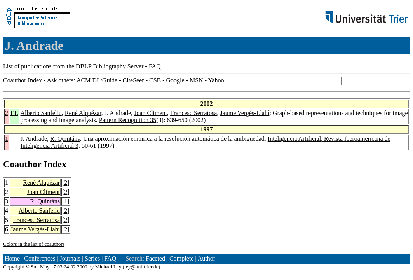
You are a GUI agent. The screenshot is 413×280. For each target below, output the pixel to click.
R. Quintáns (65, 138)
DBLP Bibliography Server (110, 66)
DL (96, 80)
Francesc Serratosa (193, 113)
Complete (181, 258)
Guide (109, 80)
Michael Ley (108, 267)
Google (175, 80)
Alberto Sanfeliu (41, 113)
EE (14, 113)
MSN (196, 80)
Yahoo (216, 80)
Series (92, 258)
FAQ (155, 66)
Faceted (155, 258)
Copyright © (16, 267)
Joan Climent (150, 113)
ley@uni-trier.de (141, 267)
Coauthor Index (22, 80)
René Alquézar (83, 113)
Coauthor (22, 164)
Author (206, 258)
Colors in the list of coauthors (33, 244)
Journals (69, 258)
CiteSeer (133, 80)
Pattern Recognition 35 (128, 120)
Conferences (39, 258)
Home (12, 258)
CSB (155, 80)
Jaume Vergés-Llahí (244, 113)
